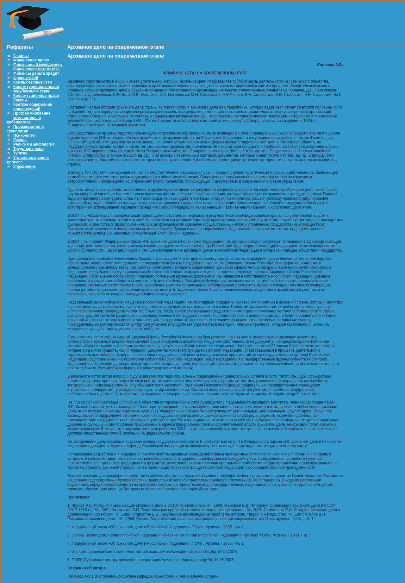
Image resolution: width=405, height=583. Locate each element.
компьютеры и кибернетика (24, 120)
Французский (25, 78)
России (20, 100)
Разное (20, 140)
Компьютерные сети (32, 82)
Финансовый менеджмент (37, 64)
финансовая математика (36, 69)
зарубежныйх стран (31, 91)
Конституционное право (36, 87)
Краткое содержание (32, 104)
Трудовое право (28, 149)
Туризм (20, 153)
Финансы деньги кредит (36, 73)
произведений (26, 109)
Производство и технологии (25, 128)
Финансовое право (31, 60)
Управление (24, 166)
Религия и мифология (34, 144)
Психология (24, 135)
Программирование (31, 113)
